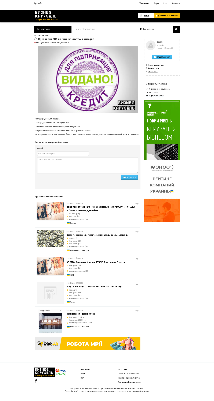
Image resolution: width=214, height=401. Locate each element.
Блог (165, 3)
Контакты (176, 3)
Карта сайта (122, 370)
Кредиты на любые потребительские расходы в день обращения (98, 235)
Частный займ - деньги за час (81, 313)
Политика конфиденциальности (129, 382)
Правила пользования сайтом (129, 378)
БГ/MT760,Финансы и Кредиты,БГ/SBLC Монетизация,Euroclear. (96, 262)
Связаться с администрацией (128, 374)
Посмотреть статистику (154, 95)
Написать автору (162, 57)
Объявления (144, 3)
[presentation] (59, 181)
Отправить (129, 177)
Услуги (156, 3)
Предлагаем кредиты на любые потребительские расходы (94, 286)
